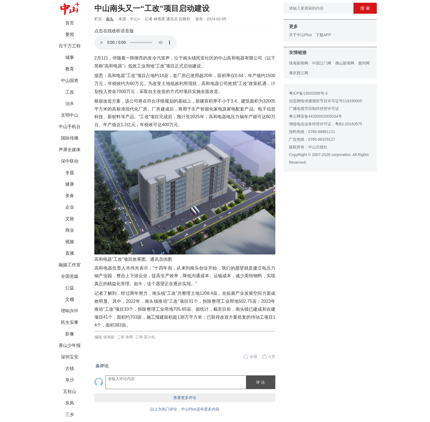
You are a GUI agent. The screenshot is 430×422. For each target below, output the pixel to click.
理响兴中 (69, 310)
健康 (69, 184)
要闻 (69, 34)
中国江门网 (321, 63)
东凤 (69, 403)
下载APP (323, 35)
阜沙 (69, 380)
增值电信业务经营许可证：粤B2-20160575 (325, 124)
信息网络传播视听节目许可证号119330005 (325, 101)
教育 (69, 69)
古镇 (69, 368)
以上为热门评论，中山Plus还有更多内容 (184, 409)
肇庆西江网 (298, 73)
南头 (110, 19)
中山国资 (69, 80)
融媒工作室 (70, 264)
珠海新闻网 (298, 63)
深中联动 (69, 161)
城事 (69, 57)
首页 (69, 23)
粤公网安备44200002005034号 (315, 116)
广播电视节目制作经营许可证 (314, 108)
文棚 (69, 299)
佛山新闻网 (344, 63)
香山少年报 (70, 345)
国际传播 (69, 138)
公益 (69, 287)
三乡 (69, 414)
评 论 (260, 382)
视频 (69, 241)
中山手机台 (70, 126)
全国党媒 (69, 276)
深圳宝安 (69, 357)
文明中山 (69, 115)
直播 (69, 253)
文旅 (69, 218)
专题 (69, 172)
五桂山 (69, 391)
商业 (69, 230)
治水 (69, 103)
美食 (69, 195)
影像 (69, 334)
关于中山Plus (300, 35)
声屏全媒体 (70, 149)
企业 (69, 207)
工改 (69, 92)
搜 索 (365, 8)
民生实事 (69, 322)
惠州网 (364, 63)
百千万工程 (70, 46)
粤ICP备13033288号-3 (308, 93)
